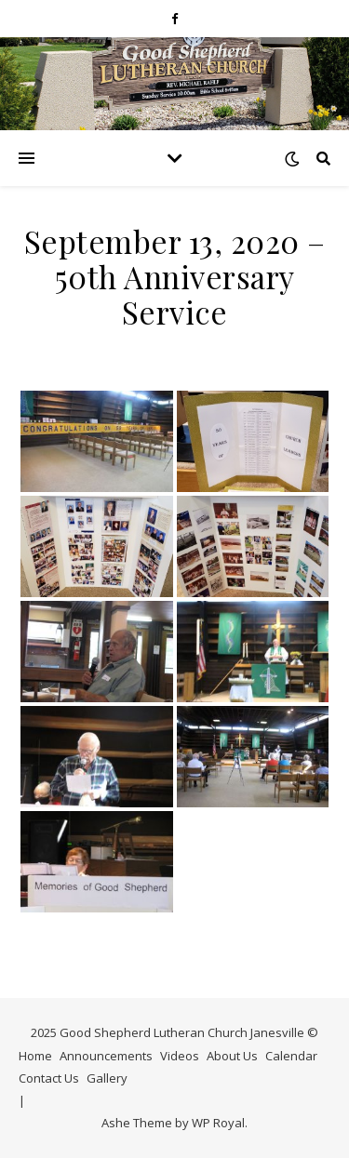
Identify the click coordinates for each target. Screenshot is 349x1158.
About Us (232, 1055)
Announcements (106, 1055)
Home (35, 1055)
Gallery (107, 1078)
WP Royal (218, 1122)
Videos (179, 1055)
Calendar (291, 1055)
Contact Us (49, 1078)
